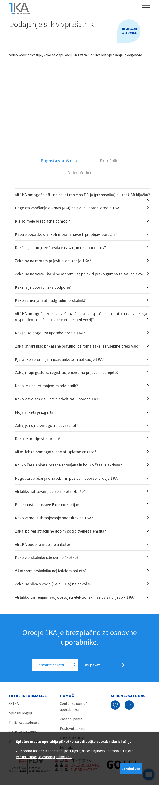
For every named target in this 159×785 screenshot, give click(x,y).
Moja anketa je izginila (34, 412)
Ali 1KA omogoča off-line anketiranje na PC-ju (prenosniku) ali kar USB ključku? (82, 194)
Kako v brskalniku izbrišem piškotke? (46, 557)
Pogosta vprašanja (59, 160)
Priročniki (109, 160)
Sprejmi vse (131, 768)
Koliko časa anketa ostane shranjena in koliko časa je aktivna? (68, 465)
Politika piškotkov (23, 731)
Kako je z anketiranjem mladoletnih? (46, 385)
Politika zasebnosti (24, 722)
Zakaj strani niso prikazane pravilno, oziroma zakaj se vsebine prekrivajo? (77, 346)
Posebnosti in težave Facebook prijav (47, 504)
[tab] (59, 161)
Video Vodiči (79, 172)
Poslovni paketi (72, 728)
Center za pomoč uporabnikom (73, 706)
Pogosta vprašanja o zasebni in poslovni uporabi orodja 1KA (66, 478)
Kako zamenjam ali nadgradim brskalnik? (50, 300)
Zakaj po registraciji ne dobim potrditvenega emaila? (60, 531)
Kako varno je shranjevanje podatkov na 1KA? (54, 517)
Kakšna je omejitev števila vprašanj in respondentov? (60, 247)
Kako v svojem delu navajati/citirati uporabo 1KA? (57, 399)
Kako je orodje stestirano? (37, 438)
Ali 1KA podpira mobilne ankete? (42, 544)
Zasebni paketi (71, 718)
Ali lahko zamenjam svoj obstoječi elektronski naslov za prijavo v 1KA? (75, 597)
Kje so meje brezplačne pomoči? (42, 221)
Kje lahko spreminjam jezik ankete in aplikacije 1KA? (59, 359)
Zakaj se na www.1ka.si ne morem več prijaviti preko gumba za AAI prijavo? (79, 274)
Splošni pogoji (20, 712)
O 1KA (14, 703)
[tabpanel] (79, 395)
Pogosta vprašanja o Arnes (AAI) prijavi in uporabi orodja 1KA (67, 208)
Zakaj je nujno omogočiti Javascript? (46, 425)
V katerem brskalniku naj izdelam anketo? (51, 570)
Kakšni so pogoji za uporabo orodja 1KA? (50, 332)
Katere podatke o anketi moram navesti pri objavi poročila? (66, 234)
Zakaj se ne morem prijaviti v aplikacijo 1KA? (53, 260)
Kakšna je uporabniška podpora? (43, 287)
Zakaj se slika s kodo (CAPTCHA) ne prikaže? (53, 584)
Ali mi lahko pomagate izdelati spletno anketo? (55, 451)
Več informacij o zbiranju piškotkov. (44, 756)
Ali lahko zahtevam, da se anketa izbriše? (50, 491)
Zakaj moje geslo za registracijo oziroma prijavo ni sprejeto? (66, 372)
